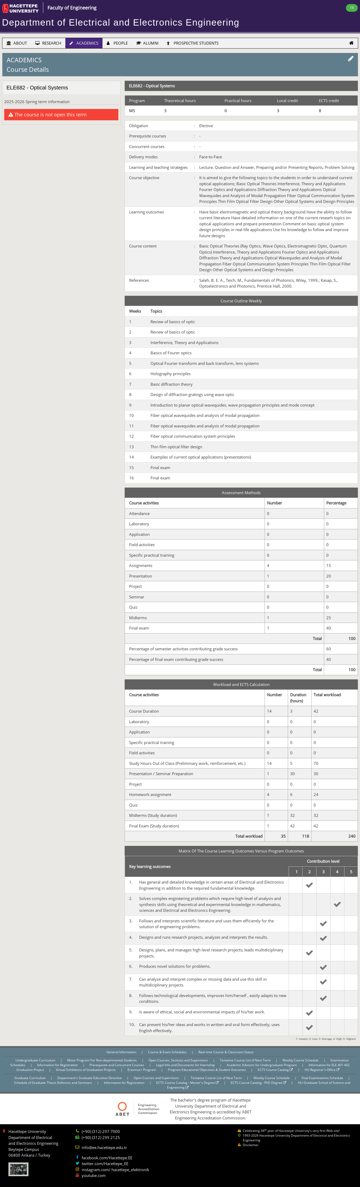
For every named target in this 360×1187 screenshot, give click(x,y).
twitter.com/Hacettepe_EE (105, 1163)
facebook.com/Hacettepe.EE (107, 1157)
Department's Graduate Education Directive (90, 1078)
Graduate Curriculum (30, 1078)
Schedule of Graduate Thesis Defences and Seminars (53, 1082)
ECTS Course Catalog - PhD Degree (258, 1082)
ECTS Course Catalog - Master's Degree (187, 1082)
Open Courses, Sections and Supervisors (179, 1060)
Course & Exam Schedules (167, 1052)
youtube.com (94, 1175)
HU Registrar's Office (322, 1069)
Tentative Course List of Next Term (245, 1060)
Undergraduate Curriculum (36, 1060)
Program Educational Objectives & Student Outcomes (207, 1069)
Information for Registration (58, 1065)
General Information (121, 1052)
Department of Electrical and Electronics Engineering (121, 22)
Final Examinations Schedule (322, 1078)
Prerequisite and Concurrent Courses (117, 1065)
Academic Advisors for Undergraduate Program (262, 1065)
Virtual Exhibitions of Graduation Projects (86, 1069)
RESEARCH (48, 43)
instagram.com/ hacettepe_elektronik (115, 1169)
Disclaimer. (251, 1145)
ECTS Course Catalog (275, 1069)
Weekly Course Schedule (301, 1060)
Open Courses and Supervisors (157, 1078)
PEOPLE (117, 43)
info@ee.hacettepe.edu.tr (104, 1147)
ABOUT (17, 43)
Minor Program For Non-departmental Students (102, 1060)
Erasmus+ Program (142, 1069)
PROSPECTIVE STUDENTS (192, 43)
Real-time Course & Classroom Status (226, 1052)
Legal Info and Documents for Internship (186, 1065)
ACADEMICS (84, 43)
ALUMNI (147, 43)
